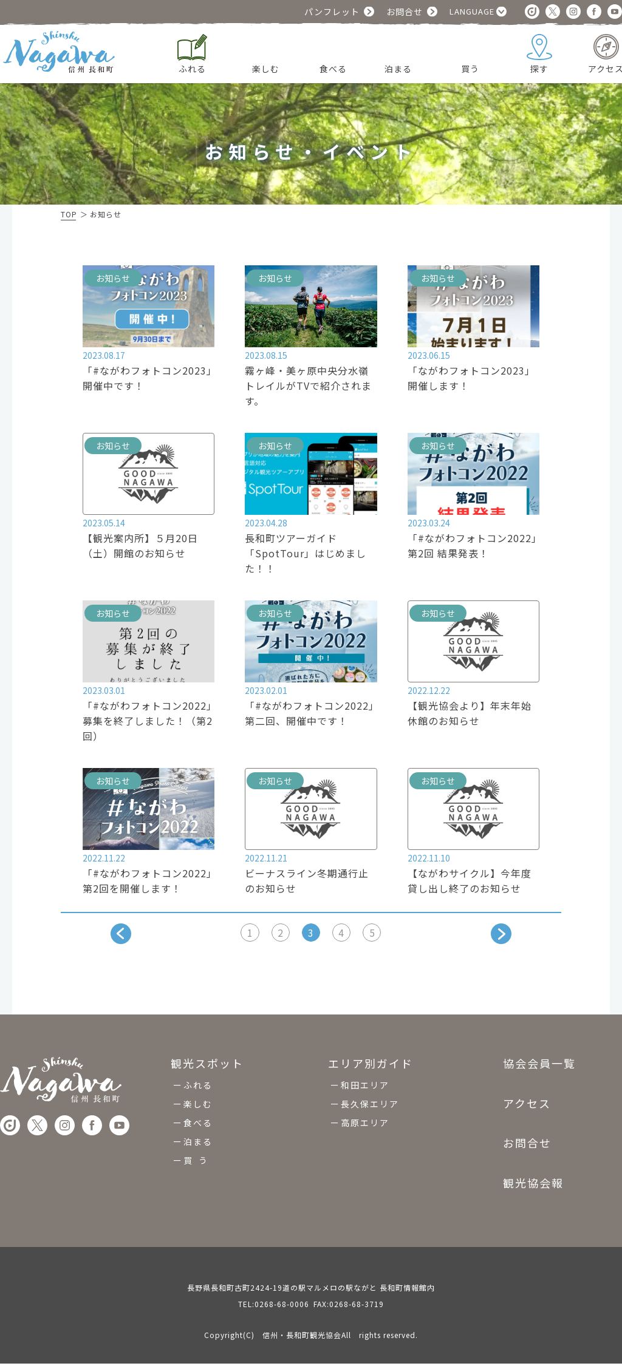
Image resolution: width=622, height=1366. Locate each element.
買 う (195, 1163)
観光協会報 (533, 1185)
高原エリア (365, 1125)
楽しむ (198, 1106)
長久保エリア (370, 1106)
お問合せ (404, 11)
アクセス (527, 1105)
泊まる (198, 1144)
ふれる (198, 1087)
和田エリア (365, 1087)
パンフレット (332, 11)
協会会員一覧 (539, 1066)
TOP (69, 214)
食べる (198, 1125)
